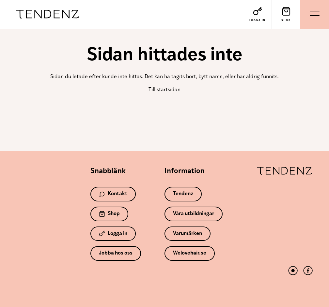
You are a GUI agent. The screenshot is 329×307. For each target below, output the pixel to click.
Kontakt (113, 194)
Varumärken (187, 233)
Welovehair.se (189, 253)
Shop (109, 214)
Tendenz (47, 14)
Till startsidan (164, 90)
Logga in (113, 233)
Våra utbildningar (193, 213)
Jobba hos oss (116, 253)
